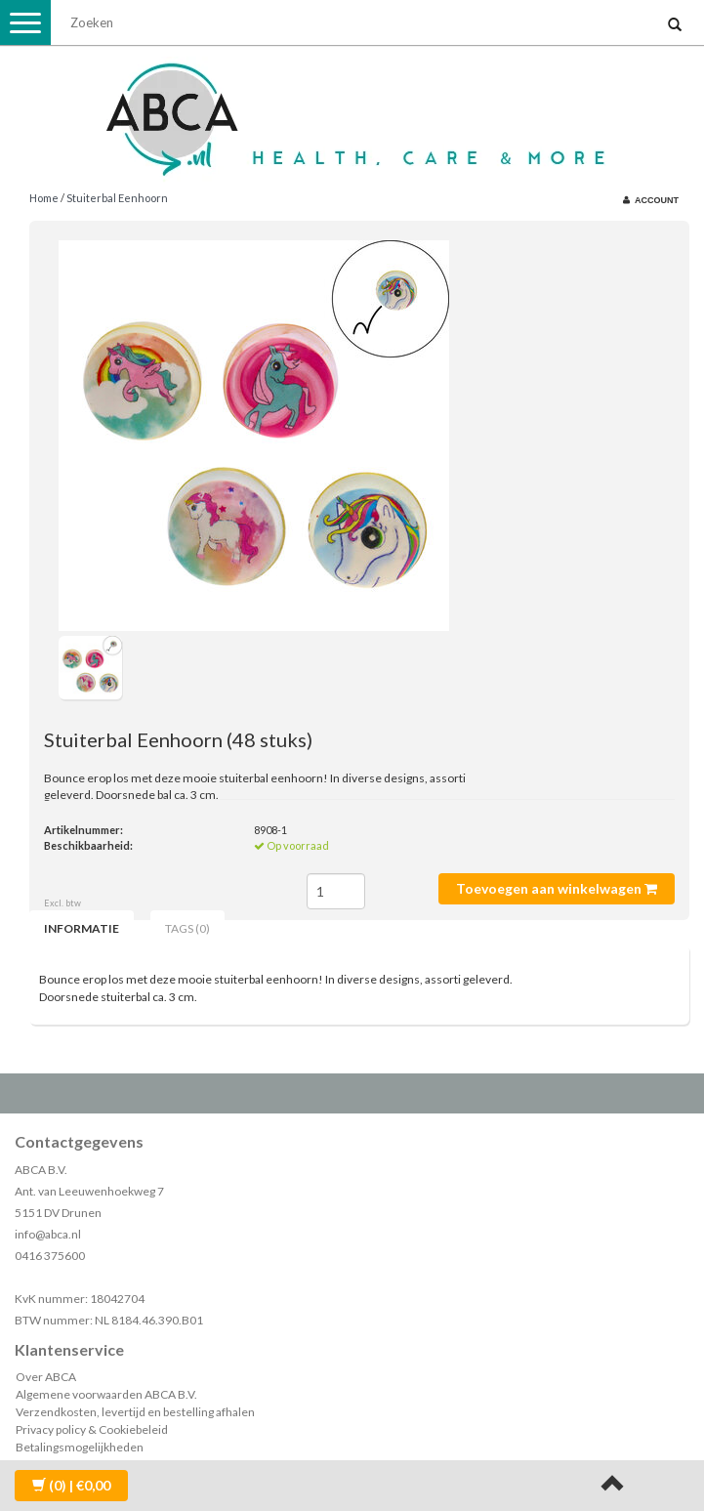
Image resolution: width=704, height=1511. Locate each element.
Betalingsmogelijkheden (80, 1447)
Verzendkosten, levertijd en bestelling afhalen (135, 1412)
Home (44, 197)
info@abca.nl (48, 1234)
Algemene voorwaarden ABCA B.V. (106, 1394)
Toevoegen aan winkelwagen (556, 888)
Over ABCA (46, 1376)
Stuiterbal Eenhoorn (117, 197)
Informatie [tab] (81, 928)
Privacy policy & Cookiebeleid (92, 1429)
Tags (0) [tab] (187, 928)
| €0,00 (71, 1485)
